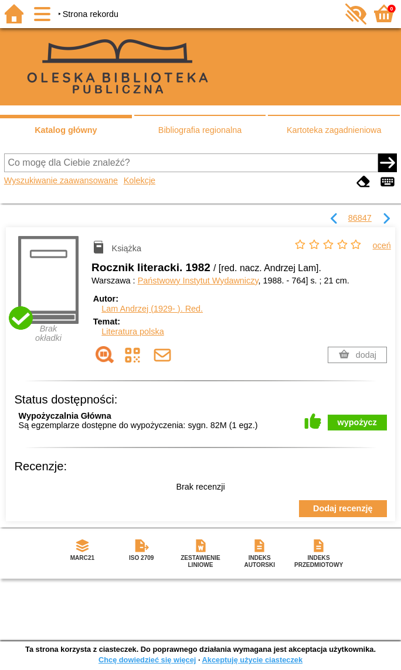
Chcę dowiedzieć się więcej (147, 659)
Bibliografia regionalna (200, 130)
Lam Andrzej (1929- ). (152, 308)
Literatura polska (132, 331)
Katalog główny (66, 130)
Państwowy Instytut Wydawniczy (198, 280)
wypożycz (357, 422)
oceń (382, 245)
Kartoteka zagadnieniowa (334, 130)
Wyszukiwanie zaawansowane (61, 180)
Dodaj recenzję (343, 508)
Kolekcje (139, 180)
